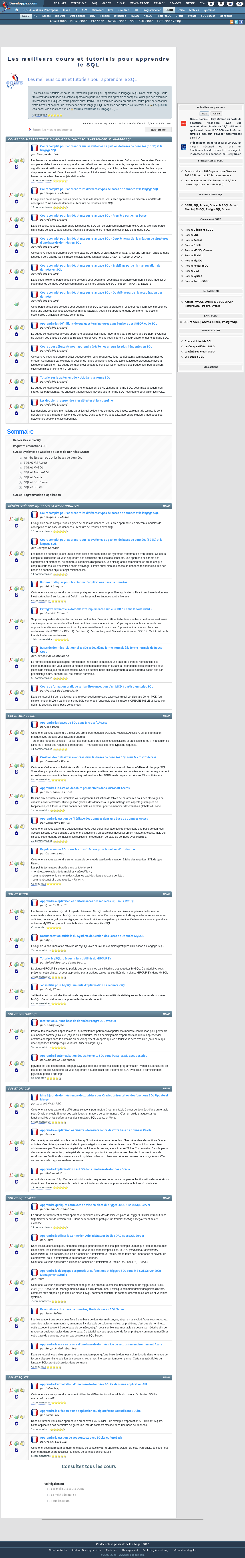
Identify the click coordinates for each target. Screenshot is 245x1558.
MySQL (135, 16)
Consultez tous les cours (89, 1467)
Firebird (105, 16)
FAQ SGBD (97, 21)
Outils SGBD (146, 21)
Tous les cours (60, 1501)
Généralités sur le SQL (27, 440)
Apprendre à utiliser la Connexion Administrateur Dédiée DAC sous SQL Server (92, 1236)
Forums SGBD (79, 21)
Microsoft (97, 10)
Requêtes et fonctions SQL (30, 446)
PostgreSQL (164, 16)
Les (194, 356)
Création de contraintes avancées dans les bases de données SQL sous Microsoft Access (98, 757)
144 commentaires (42, 639)
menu (166, 506)
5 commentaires (41, 779)
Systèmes (209, 10)
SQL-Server (208, 16)
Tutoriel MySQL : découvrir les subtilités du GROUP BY (75, 959)
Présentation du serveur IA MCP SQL (215, 148)
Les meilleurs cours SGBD (67, 1489)
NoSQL (148, 16)
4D (36, 16)
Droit (190, 3)
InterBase (120, 16)
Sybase (192, 16)
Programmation (152, 10)
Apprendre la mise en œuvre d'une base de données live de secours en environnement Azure (101, 1345)
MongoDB (225, 16)
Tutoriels (78, 3)
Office (181, 10)
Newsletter (139, 3)
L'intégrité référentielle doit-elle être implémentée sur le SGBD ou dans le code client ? (96, 609)
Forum (199, 230)
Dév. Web (123, 10)
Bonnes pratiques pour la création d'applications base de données (83, 582)
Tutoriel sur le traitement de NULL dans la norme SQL (75, 378)
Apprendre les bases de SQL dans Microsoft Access (73, 723)
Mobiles (194, 10)
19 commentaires (41, 207)
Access (46, 16)
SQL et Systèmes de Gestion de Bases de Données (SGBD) (51, 452)
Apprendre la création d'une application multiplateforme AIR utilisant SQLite (90, 1411)
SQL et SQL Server (36, 482)
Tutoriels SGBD (117, 21)
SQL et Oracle (33, 477)
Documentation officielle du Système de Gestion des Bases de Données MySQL (92, 936)
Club (203, 3)
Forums (59, 3)
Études (175, 3)
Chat (120, 3)
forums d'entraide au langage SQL (95, 109)
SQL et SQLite (33, 487)
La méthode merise (63, 1495)
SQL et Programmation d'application (37, 495)
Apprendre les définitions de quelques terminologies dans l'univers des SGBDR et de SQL (98, 324)
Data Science (78, 16)
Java (110, 10)
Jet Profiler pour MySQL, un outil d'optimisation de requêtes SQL (83, 985)
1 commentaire (40, 810)
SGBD (169, 10)
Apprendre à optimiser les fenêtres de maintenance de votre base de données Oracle (95, 1130)
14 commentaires (41, 1227)
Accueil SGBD (58, 21)
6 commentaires (41, 600)
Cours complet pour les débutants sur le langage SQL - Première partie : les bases (93, 216)
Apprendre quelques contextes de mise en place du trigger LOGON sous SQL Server (95, 1205)
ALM (84, 10)
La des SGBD (200, 351)
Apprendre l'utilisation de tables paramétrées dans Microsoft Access (85, 788)
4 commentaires (41, 1003)
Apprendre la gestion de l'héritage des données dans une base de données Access (94, 819)
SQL (132, 21)
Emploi (159, 3)
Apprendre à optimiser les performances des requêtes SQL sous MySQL (87, 901)
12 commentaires (41, 841)
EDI (136, 10)
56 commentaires (41, 678)
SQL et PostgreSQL (36, 472)
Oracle (179, 16)
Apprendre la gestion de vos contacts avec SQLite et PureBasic (81, 1438)
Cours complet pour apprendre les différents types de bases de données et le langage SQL (99, 189)
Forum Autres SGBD (197, 281)
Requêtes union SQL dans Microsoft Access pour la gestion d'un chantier (88, 850)
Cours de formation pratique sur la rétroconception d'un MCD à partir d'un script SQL (96, 687)
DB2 (92, 16)
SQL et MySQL (33, 468)
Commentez (39, 114)
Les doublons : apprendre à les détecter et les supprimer (77, 401)
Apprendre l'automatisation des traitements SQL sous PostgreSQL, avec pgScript (93, 1056)
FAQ (94, 3)
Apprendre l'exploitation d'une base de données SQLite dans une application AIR (93, 1384)
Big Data (60, 16)
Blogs (106, 3)
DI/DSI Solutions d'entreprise (40, 10)
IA (75, 10)
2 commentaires (41, 976)
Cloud (66, 10)
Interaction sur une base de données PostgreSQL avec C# (78, 1021)
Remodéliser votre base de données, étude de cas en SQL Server (82, 1309)
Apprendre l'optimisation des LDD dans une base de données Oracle (85, 1169)
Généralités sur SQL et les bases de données (53, 458)
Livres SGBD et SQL (169, 21)
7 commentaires (41, 950)
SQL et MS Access (36, 463)
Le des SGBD (200, 346)
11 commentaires (41, 180)
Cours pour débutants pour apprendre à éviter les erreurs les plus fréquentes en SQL (96, 347)
